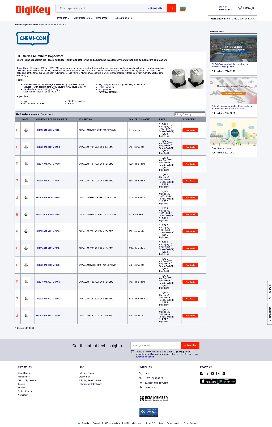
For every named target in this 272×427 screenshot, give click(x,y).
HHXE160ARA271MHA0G (48, 282)
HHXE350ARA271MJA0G (48, 181)
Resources (101, 18)
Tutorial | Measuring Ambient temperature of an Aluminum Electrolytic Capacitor (232, 107)
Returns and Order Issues (90, 384)
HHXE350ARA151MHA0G (48, 147)
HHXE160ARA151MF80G (48, 248)
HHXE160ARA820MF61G (48, 197)
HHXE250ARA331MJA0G (48, 315)
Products (62, 18)
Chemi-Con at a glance (222, 148)
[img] (33, 10)
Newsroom (23, 395)
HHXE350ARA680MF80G (48, 265)
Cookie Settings (190, 423)
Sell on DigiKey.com (27, 380)
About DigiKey (24, 373)
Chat (144, 373)
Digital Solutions (25, 391)
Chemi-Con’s (22, 68)
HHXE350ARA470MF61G (48, 130)
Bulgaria (83, 423)
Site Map (22, 388)
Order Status (84, 377)
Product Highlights (23, 24)
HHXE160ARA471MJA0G (48, 164)
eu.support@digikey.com (153, 383)
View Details (190, 130)
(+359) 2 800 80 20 (151, 378)
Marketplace (23, 377)
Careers (21, 384)
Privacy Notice (146, 356)
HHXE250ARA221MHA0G (48, 299)
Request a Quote (123, 18)
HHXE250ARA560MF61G (48, 214)
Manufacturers (82, 18)
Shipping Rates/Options (90, 380)
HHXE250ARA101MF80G (48, 231)
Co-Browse (147, 387)
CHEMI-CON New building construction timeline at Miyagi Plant (230, 65)
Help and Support (87, 373)
